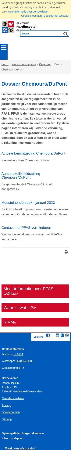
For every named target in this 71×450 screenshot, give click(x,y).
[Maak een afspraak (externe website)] (20, 416)
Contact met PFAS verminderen (26, 196)
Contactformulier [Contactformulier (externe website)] (11, 335)
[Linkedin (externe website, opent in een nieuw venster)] (62, 303)
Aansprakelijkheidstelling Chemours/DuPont (21, 152)
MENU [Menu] (4, 47)
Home (5, 55)
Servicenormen (11, 379)
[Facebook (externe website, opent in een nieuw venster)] (48, 303)
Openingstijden (11, 433)
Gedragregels (10, 439)
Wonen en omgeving (24, 55)
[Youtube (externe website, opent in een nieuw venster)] (57, 303)
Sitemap (7, 386)
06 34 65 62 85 (24, 328)
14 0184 (18, 321)
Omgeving (45, 55)
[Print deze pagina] (66, 219)
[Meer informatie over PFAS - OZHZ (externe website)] (35, 258)
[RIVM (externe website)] (35, 289)
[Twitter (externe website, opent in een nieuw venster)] (53, 303)
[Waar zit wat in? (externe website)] (35, 275)
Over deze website (13, 365)
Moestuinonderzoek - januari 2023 (28, 173)
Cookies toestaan (31, 15)
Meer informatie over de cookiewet (28, 11)
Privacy (6, 372)
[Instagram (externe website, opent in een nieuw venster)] (67, 303)
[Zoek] (65, 34)
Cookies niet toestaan (56, 15)
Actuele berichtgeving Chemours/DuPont (33, 131)
